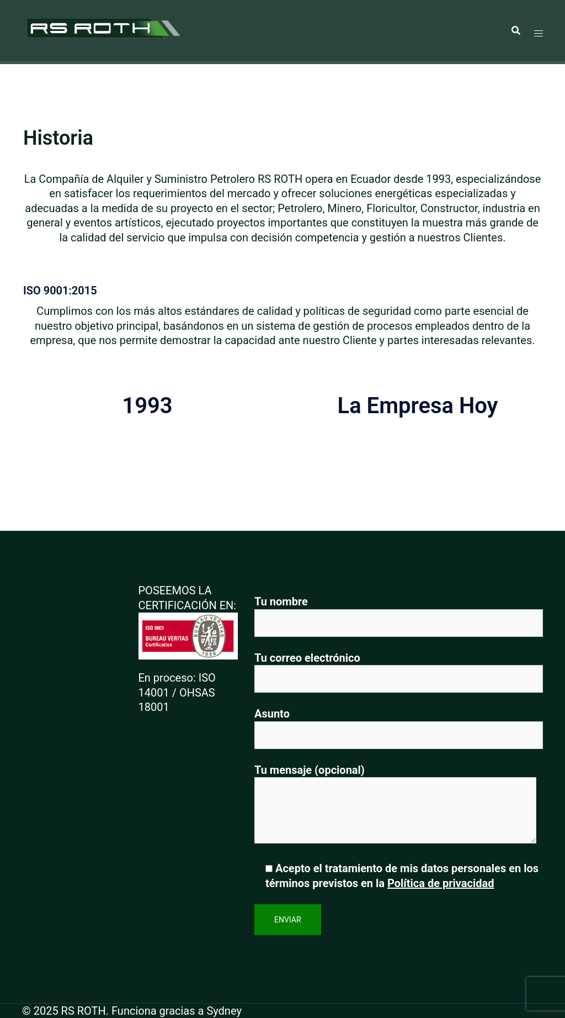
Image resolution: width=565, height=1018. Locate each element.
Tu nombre (398, 612)
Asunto (398, 724)
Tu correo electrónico (398, 668)
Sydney (223, 1010)
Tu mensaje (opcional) (395, 805)
